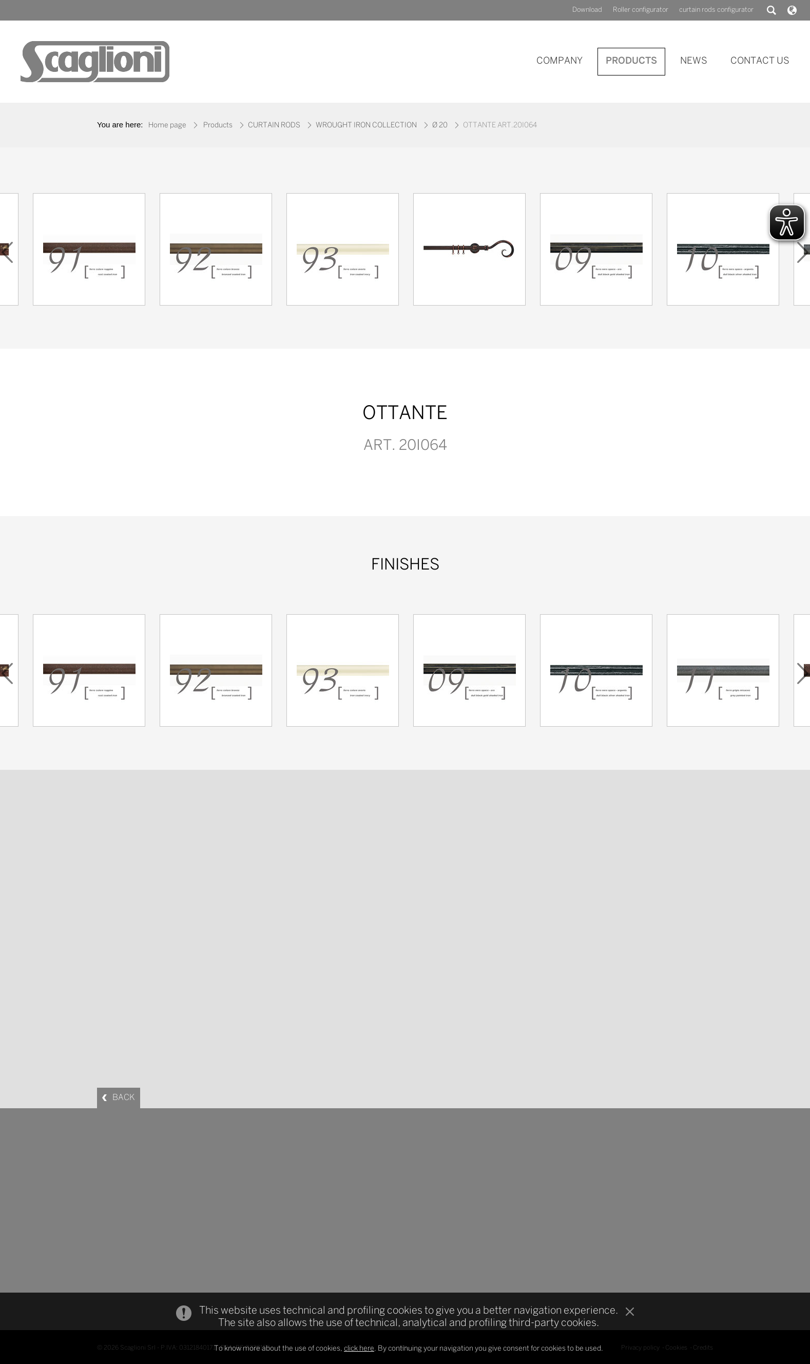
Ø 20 (440, 125)
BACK (123, 1098)
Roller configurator (640, 10)
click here (359, 1349)
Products (218, 125)
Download (587, 10)
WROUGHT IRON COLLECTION (366, 125)
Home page (167, 125)
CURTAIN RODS (274, 125)
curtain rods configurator (716, 10)
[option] (469, 252)
